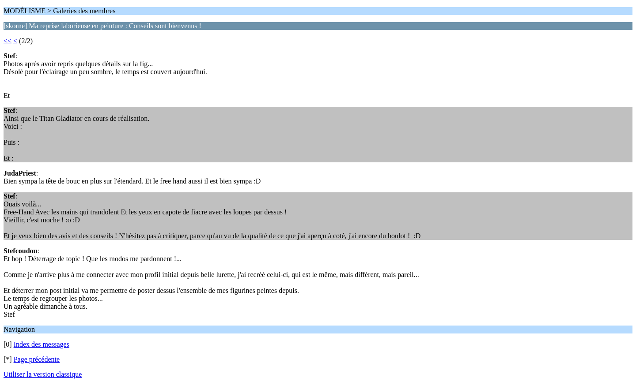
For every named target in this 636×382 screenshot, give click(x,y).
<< (7, 41)
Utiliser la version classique (43, 374)
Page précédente (37, 359)
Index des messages (41, 344)
